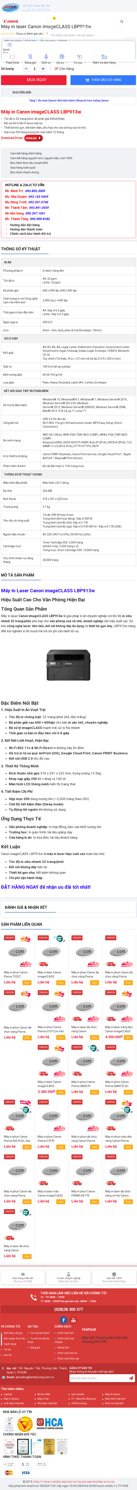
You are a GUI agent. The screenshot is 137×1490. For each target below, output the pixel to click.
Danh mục (6, 50)
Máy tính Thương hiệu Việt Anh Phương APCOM (105, 1340)
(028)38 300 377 (68, 1309)
